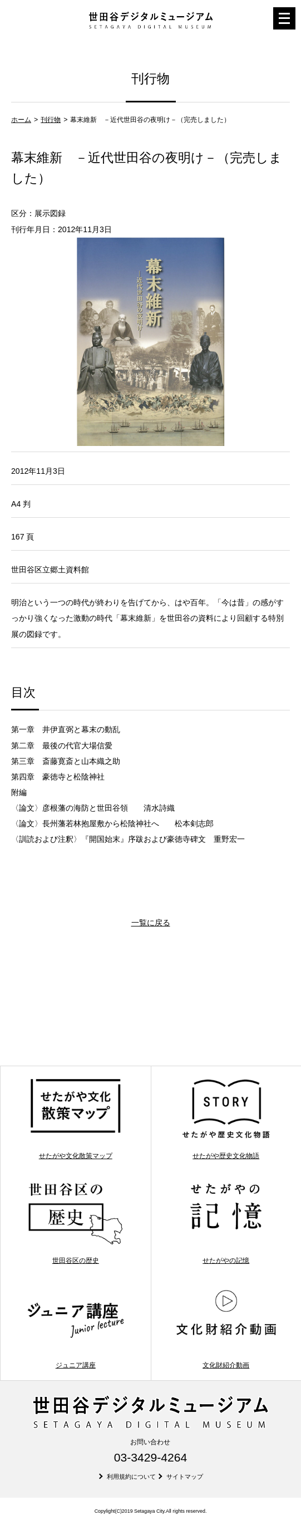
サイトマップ (184, 1476)
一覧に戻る (150, 922)
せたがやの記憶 (226, 1223)
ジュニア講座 (75, 1328)
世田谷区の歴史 (75, 1223)
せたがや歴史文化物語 (226, 1118)
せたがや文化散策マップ (75, 1118)
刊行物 (51, 120)
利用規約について (131, 1476)
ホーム (21, 120)
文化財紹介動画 (226, 1328)
